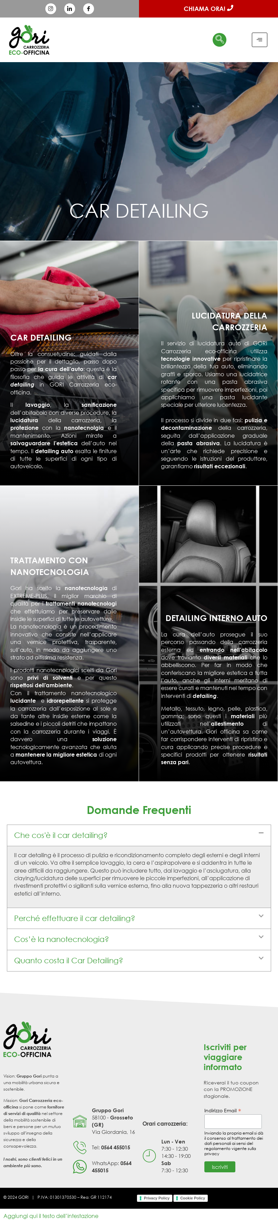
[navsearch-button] (219, 40)
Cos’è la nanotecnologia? (61, 939)
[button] (139, 835)
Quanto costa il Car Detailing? (68, 960)
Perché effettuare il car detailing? (74, 918)
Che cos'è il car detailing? (61, 835)
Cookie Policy (192, 1198)
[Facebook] (88, 8)
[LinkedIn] (69, 8)
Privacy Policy (157, 1198)
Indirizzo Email (222, 1110)
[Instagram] (50, 8)
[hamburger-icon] (259, 40)
